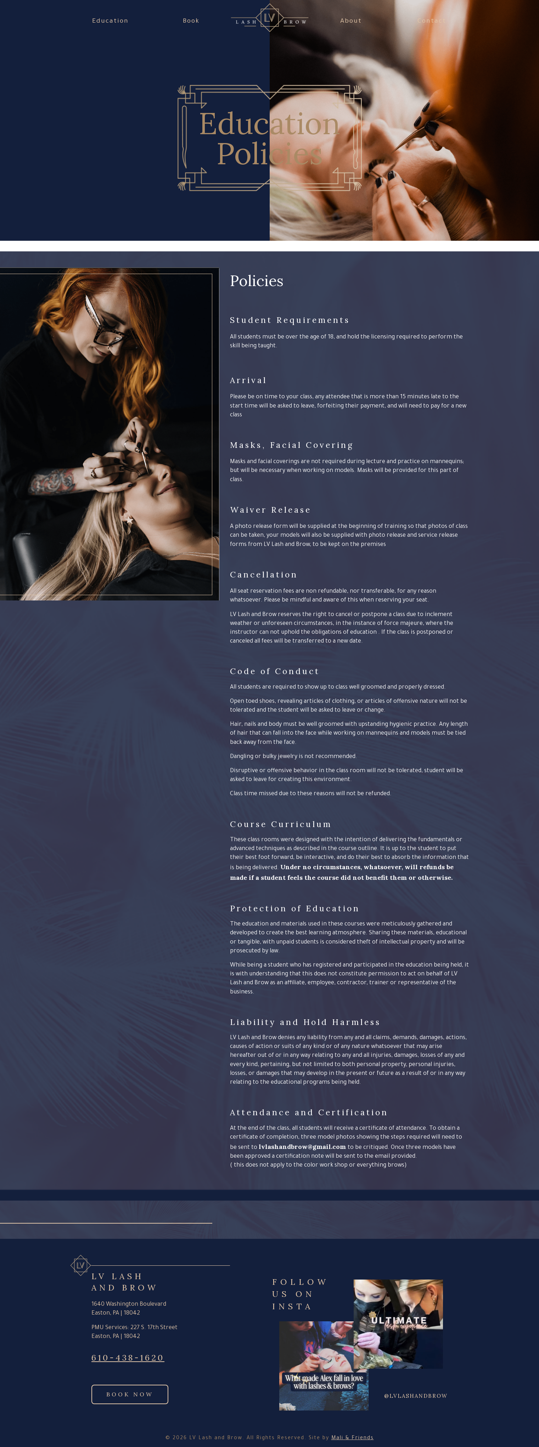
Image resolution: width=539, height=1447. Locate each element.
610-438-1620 (127, 1357)
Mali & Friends (352, 1438)
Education (110, 21)
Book (191, 21)
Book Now (129, 1394)
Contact (431, 21)
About (351, 21)
